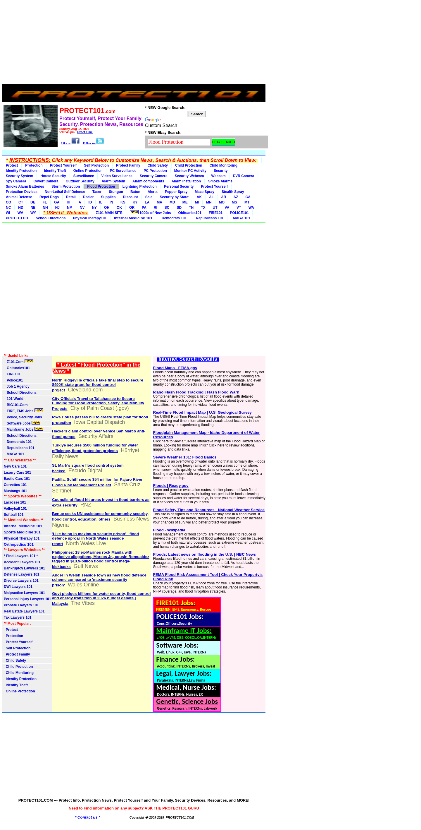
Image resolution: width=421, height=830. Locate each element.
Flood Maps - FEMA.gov (175, 368)
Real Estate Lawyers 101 (24, 611)
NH (45, 208)
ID (90, 202)
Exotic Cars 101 (17, 479)
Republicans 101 (208, 218)
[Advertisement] (133, 43)
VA (227, 208)
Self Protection (96, 165)
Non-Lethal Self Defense (65, 192)
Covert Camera (45, 181)
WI (8, 213)
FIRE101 (215, 213)
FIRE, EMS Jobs (23, 410)
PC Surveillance (123, 171)
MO (222, 202)
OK (119, 208)
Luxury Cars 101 (17, 472)
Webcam (218, 176)
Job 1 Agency (17, 386)
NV (82, 208)
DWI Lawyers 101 (18, 587)
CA (248, 197)
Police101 (13, 380)
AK (199, 197)
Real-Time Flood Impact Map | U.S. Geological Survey (202, 412)
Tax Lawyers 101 (18, 617)
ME (185, 202)
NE (33, 208)
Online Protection (88, 171)
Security (220, 171)
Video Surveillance (116, 176)
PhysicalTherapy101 (89, 218)
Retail (71, 197)
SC (167, 208)
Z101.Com (18, 361)
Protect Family (128, 165)
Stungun (116, 192)
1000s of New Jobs (150, 212)
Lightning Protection (139, 186)
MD (172, 202)
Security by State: (174, 197)
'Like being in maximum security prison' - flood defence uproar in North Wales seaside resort (95, 539)
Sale (149, 197)
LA (147, 202)
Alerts (153, 192)
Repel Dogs (49, 197)
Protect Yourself (63, 165)
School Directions (50, 218)
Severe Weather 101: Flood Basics (185, 457)
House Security (53, 176)
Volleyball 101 (15, 508)
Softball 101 (13, 515)
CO (8, 202)
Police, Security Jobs (23, 417)
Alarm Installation (186, 181)
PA (144, 208)
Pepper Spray (176, 192)
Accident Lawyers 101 (22, 562)
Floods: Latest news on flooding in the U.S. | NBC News (204, 554)
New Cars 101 (15, 466)
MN (209, 202)
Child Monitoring (223, 165)
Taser (96, 192)
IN (111, 202)
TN (191, 208)
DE (32, 202)
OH (106, 208)
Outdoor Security (80, 181)
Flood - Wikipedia (169, 530)
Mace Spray (204, 192)
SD (179, 208)
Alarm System (113, 181)
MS (234, 202)
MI (197, 202)
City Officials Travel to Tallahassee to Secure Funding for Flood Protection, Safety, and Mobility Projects (98, 403)
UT (215, 208)
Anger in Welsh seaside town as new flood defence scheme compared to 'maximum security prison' (99, 580)
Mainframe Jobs (23, 429)
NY (94, 208)
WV (20, 213)
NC (8, 208)
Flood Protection (101, 186)
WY (33, 213)
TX (203, 208)
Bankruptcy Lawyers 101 (24, 568)
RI (155, 208)
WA (251, 208)
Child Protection (188, 165)
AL (211, 197)
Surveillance (83, 176)
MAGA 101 (240, 218)
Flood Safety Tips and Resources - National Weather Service (209, 510)
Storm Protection (65, 186)
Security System (19, 176)
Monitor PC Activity (190, 171)
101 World (13, 399)
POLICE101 (239, 213)
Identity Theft (55, 171)
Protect (12, 165)
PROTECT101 (17, 218)
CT (20, 202)
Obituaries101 (189, 213)
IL (100, 202)
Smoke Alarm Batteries (25, 186)
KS (122, 202)
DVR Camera (243, 176)
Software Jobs (22, 423)
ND (20, 208)
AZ (236, 197)
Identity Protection (21, 171)
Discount (130, 197)
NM (70, 208)
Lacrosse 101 (15, 502)
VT (239, 208)
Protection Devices (21, 192)
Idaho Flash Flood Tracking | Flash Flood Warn (196, 392)
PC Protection (155, 171)
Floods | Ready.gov (171, 485)
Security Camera (154, 176)
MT (246, 202)
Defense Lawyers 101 (21, 574)
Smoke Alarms (220, 181)
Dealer (88, 197)
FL (45, 202)
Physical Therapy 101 (21, 538)
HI (68, 202)
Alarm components (148, 181)
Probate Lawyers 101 (21, 605)
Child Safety (158, 165)
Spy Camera (16, 181)
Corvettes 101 (15, 485)
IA (79, 202)
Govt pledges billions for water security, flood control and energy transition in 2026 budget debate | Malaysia (101, 598)
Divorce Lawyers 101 (21, 581)
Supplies (108, 197)
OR (131, 208)
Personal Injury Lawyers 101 (27, 599)
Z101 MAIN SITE (109, 213)
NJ (57, 208)
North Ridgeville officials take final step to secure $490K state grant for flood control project (97, 385)
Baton (135, 192)
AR (223, 197)
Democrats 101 (173, 218)
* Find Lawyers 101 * (21, 556)
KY (135, 202)
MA (159, 202)
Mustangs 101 (15, 491)
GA (56, 202)
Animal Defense (19, 197)
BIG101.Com (15, 405)
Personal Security (179, 186)
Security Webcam (189, 176)
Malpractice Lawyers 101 (24, 593)
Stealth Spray (233, 192)
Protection (33, 165)
